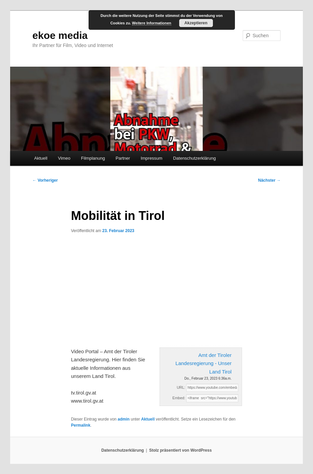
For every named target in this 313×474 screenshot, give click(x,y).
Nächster (269, 180)
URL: (181, 387)
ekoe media (60, 35)
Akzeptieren (196, 23)
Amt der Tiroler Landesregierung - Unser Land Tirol (203, 363)
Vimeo (64, 158)
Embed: (178, 398)
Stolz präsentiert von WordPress (180, 450)
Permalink (80, 425)
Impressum (151, 158)
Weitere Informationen (151, 23)
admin (123, 419)
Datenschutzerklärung (194, 158)
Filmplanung (93, 158)
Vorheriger (45, 180)
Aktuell (40, 158)
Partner (123, 158)
